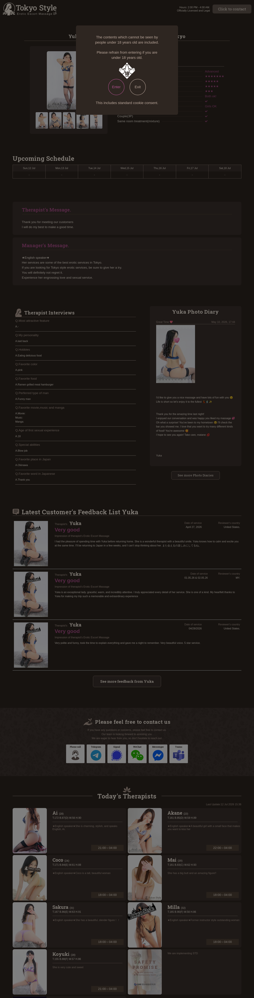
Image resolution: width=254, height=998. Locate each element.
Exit (138, 87)
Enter (116, 87)
